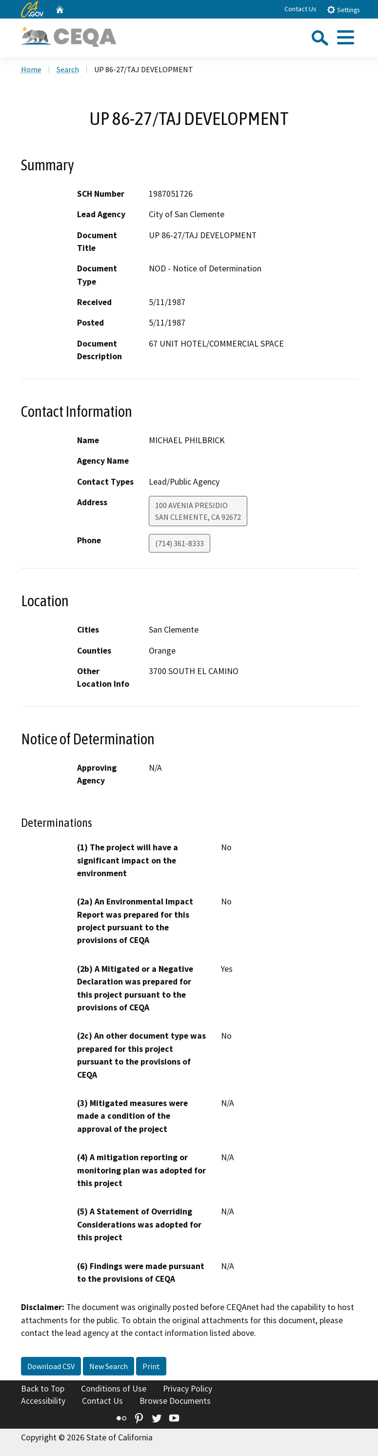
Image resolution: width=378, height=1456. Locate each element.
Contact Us (300, 8)
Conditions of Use (113, 1388)
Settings (343, 9)
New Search (108, 1366)
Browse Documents (175, 1400)
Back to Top (42, 1388)
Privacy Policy (187, 1388)
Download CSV (51, 1366)
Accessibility (43, 1400)
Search (68, 69)
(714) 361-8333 (179, 543)
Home (31, 69)
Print (151, 1366)
